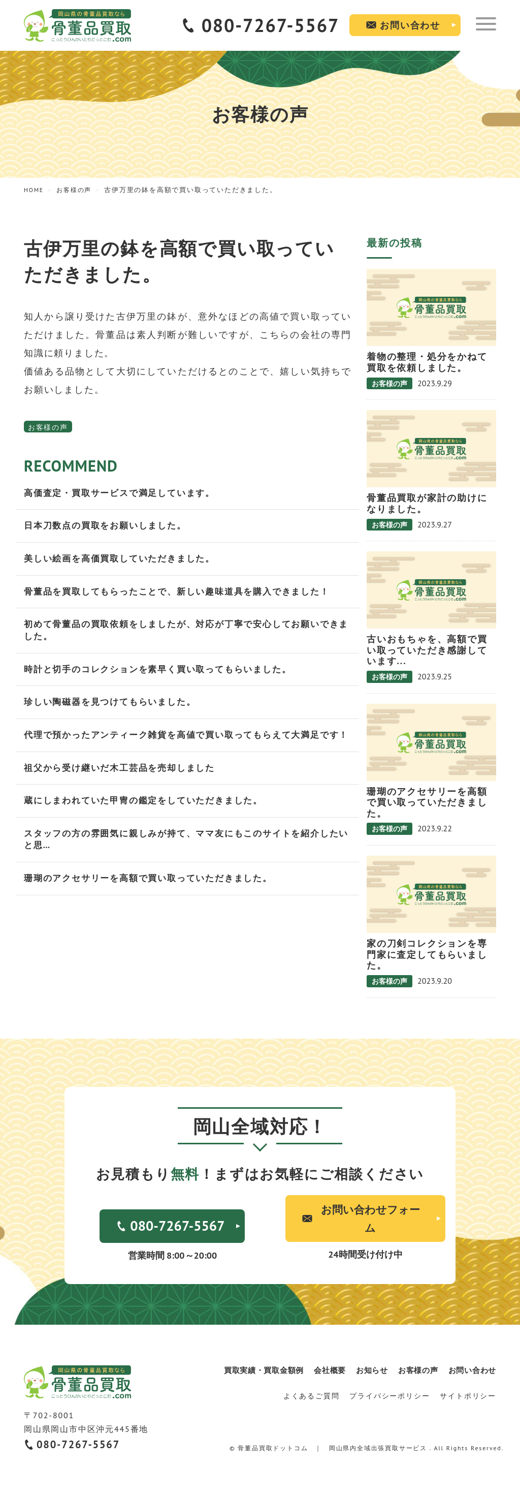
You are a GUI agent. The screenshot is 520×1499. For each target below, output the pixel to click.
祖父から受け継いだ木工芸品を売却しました (124, 788)
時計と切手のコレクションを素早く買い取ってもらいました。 (164, 674)
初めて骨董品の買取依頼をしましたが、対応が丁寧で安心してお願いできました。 (185, 634)
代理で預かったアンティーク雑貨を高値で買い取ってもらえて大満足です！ (185, 748)
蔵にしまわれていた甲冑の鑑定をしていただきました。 (149, 822)
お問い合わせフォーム (368, 1219)
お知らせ (370, 1371)
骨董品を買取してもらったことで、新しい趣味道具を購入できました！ (185, 594)
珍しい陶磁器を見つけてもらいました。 (114, 708)
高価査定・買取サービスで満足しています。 (124, 493)
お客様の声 (48, 427)
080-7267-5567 (271, 25)
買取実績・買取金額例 (260, 1371)
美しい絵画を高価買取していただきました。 (124, 561)
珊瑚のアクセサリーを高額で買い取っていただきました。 (154, 902)
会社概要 (327, 1371)
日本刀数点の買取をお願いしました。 (109, 527)
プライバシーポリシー (389, 1396)
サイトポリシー (468, 1396)
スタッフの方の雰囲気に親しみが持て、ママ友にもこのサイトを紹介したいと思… (185, 862)
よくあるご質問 (311, 1396)
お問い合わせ (410, 25)
